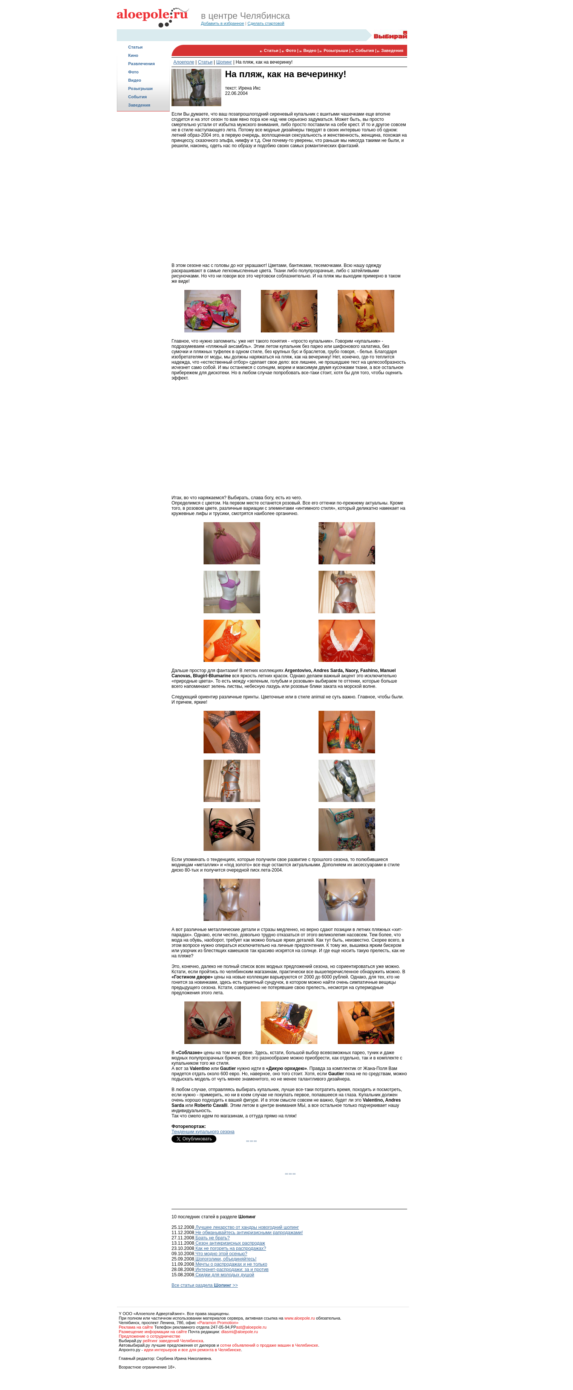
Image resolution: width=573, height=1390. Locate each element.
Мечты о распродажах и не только (230, 1264)
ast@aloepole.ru (251, 1327)
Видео (134, 80)
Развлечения (141, 63)
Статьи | (273, 50)
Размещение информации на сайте (153, 1331)
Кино (133, 55)
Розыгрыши (140, 88)
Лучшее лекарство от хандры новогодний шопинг (246, 1227)
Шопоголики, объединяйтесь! (225, 1259)
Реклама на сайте (136, 1327)
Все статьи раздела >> (205, 1285)
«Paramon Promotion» (218, 1322)
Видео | (311, 50)
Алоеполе (183, 62)
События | (366, 50)
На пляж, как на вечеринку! (264, 62)
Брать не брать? (212, 1238)
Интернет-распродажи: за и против (231, 1269)
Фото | (293, 50)
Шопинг (224, 62)
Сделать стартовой (266, 23)
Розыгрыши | (337, 50)
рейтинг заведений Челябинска (173, 1340)
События (137, 96)
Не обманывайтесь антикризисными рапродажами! (248, 1232)
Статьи (135, 47)
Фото (133, 72)
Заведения (139, 105)
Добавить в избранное (222, 23)
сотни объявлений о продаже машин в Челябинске (269, 1345)
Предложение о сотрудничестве (149, 1336)
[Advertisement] (143, 232)
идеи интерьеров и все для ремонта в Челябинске (192, 1349)
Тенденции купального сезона (203, 1131)
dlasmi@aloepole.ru (239, 1331)
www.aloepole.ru (299, 1318)
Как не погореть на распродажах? (230, 1248)
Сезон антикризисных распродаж (229, 1243)
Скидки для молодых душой (224, 1274)
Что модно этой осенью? (220, 1253)
